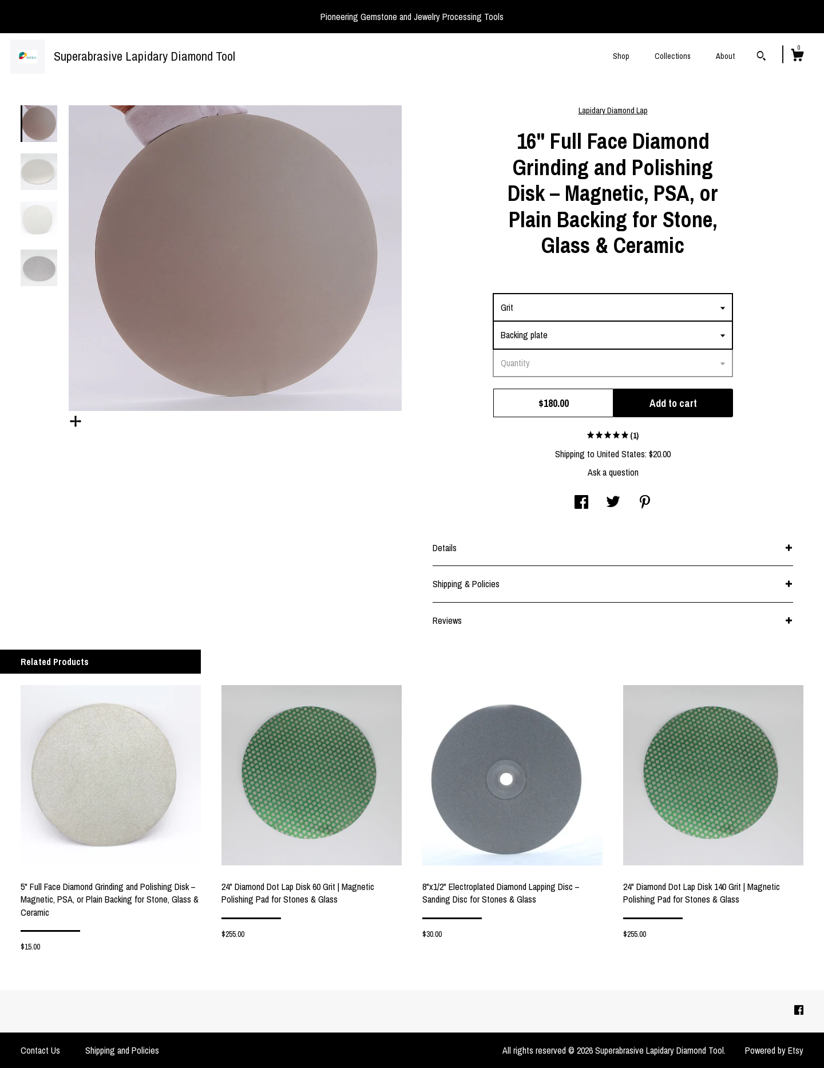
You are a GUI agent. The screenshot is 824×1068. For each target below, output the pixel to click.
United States (621, 454)
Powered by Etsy (774, 1050)
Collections (673, 56)
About (725, 56)
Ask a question (613, 472)
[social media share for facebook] (581, 503)
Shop (621, 56)
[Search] (761, 57)
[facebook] (798, 1010)
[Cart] (797, 56)
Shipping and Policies (122, 1050)
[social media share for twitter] (613, 503)
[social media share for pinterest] (645, 503)
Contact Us (40, 1050)
